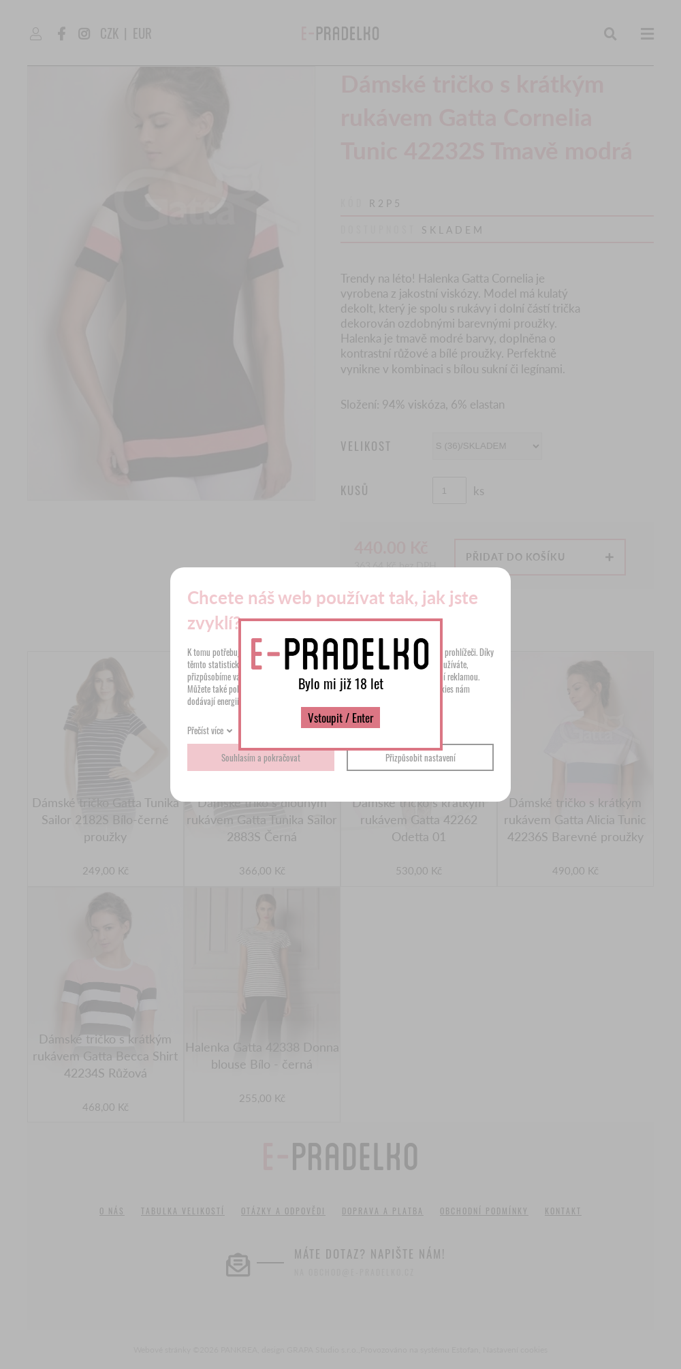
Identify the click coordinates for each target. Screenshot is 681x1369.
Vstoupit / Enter (340, 717)
